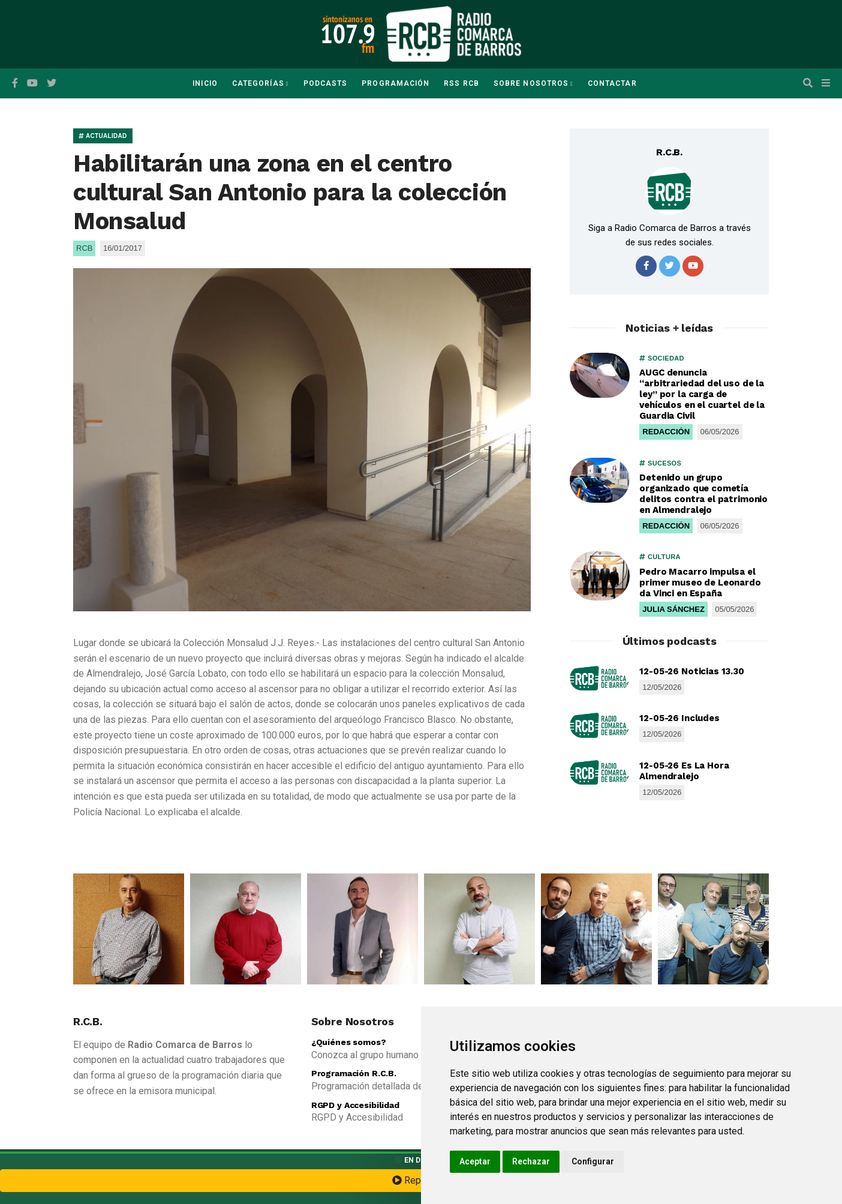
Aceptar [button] (475, 1161)
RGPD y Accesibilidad (355, 1105)
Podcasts (325, 83)
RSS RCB (461, 83)
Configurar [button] (593, 1161)
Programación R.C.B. (353, 1073)
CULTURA (659, 556)
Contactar (612, 83)
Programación (395, 83)
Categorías (258, 83)
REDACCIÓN (666, 431)
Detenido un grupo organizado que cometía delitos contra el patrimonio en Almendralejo (703, 493)
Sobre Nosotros (531, 83)
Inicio (205, 83)
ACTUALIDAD (103, 136)
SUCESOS (660, 463)
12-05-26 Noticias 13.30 (691, 671)
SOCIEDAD (661, 358)
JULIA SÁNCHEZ (673, 609)
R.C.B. (669, 152)
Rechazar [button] (531, 1161)
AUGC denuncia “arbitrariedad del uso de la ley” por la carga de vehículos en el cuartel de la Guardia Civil (702, 394)
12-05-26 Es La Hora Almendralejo (684, 771)
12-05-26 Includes (679, 718)
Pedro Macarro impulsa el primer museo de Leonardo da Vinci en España (699, 582)
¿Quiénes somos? (348, 1042)
